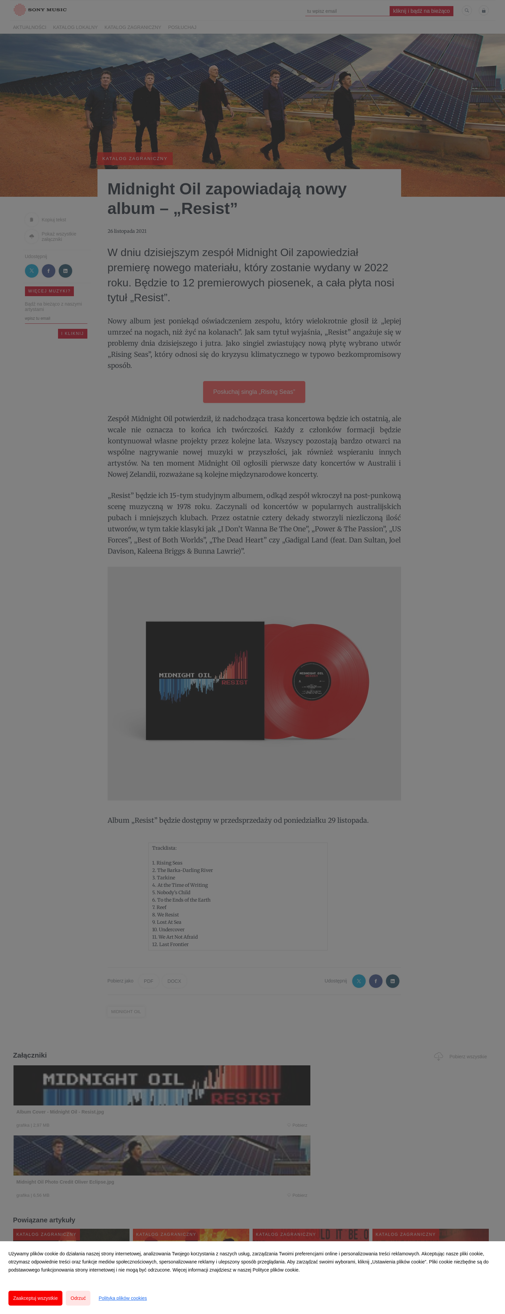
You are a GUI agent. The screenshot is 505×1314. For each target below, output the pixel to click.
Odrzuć (78, 1298)
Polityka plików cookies (123, 1298)
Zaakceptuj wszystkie (35, 1298)
